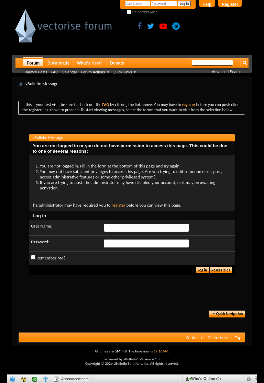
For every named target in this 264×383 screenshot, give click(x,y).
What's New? (89, 63)
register (118, 205)
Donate (117, 63)
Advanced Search (227, 72)
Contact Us (195, 337)
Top (238, 337)
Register (230, 4)
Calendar (69, 72)
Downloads (58, 63)
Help (206, 4)
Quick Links (122, 72)
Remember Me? (142, 12)
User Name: (41, 226)
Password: (40, 241)
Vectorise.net (220, 337)
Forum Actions (93, 72)
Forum (33, 63)
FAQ (54, 72)
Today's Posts (35, 72)
